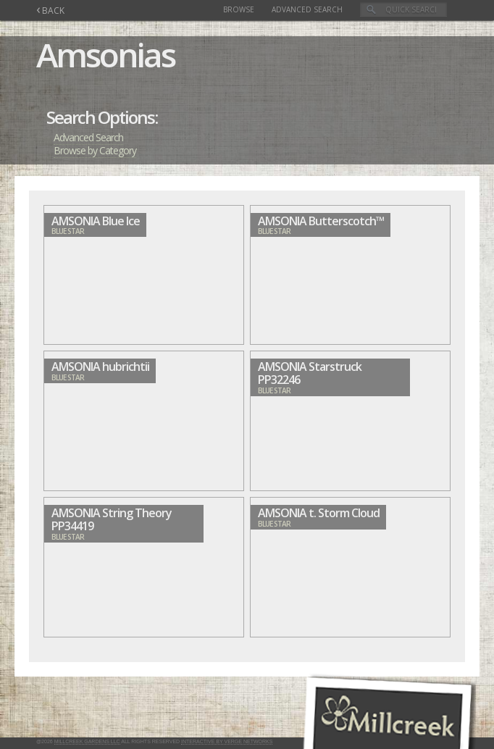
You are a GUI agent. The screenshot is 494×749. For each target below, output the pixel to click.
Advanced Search (307, 9)
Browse (238, 9)
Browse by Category (95, 150)
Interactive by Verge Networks (226, 741)
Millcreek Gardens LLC (87, 741)
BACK (50, 10)
